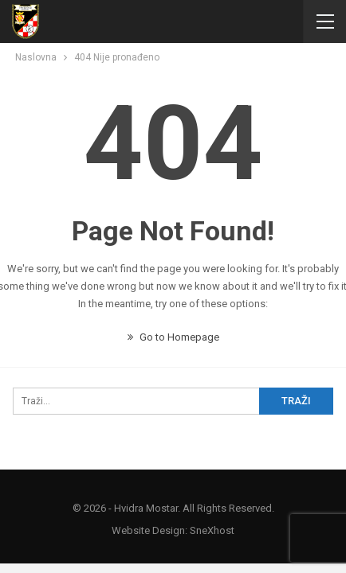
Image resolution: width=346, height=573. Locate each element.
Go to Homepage (173, 337)
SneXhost (212, 530)
